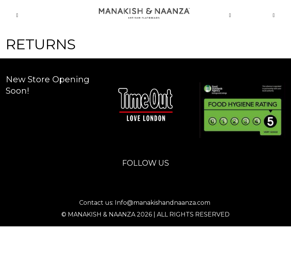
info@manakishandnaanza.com (151, 75)
